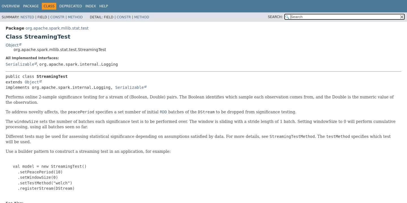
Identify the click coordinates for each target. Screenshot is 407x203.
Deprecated (70, 6)
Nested (27, 17)
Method (75, 17)
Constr (57, 17)
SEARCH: (275, 17)
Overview (11, 6)
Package (31, 6)
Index (90, 6)
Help (103, 6)
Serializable (20, 64)
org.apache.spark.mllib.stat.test (56, 28)
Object (12, 45)
